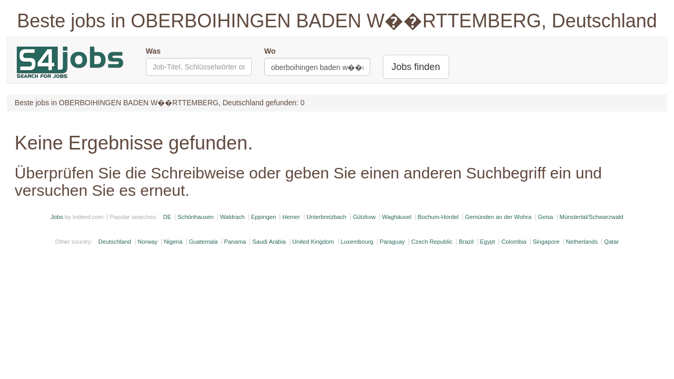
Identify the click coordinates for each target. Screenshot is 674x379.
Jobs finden (416, 67)
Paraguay (392, 241)
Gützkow (364, 217)
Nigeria (173, 241)
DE (167, 217)
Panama (235, 241)
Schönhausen (195, 217)
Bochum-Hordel (438, 217)
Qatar (611, 241)
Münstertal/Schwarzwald (591, 217)
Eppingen (263, 217)
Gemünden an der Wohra (498, 217)
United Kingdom (313, 241)
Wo (270, 51)
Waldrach (232, 217)
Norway (147, 241)
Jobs (57, 217)
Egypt (487, 241)
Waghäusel (397, 217)
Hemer (291, 217)
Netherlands (582, 241)
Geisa (545, 217)
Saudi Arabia (268, 241)
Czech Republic (431, 241)
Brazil (466, 241)
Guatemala (203, 241)
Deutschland (114, 241)
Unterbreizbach (326, 217)
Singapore (546, 241)
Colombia (513, 241)
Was (153, 51)
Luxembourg (357, 241)
